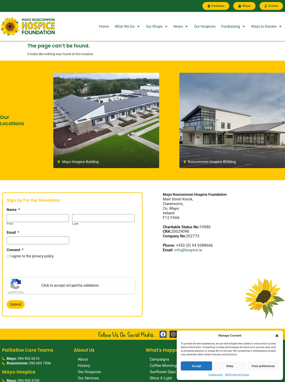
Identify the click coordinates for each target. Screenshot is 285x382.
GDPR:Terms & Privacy (237, 374)
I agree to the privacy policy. (32, 256)
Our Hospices (205, 26)
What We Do (127, 26)
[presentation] (37, 270)
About (83, 359)
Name (13, 210)
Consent (15, 250)
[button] (277, 336)
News (181, 26)
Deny (229, 366)
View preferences (263, 366)
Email (13, 232)
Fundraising (233, 26)
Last (75, 223)
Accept (196, 366)
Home (104, 26)
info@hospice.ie (188, 250)
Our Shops (157, 26)
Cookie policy (215, 374)
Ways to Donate (266, 26)
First (10, 223)
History (84, 365)
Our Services (88, 378)
